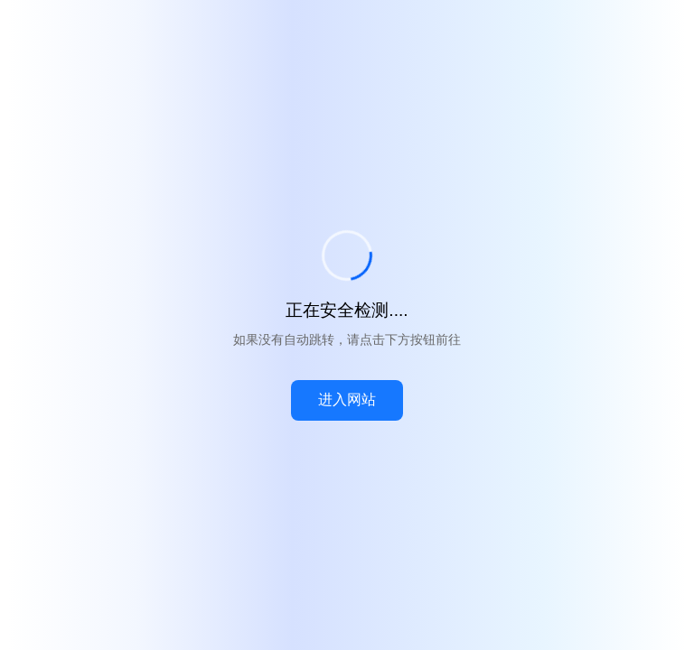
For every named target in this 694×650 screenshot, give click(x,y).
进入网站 (347, 399)
